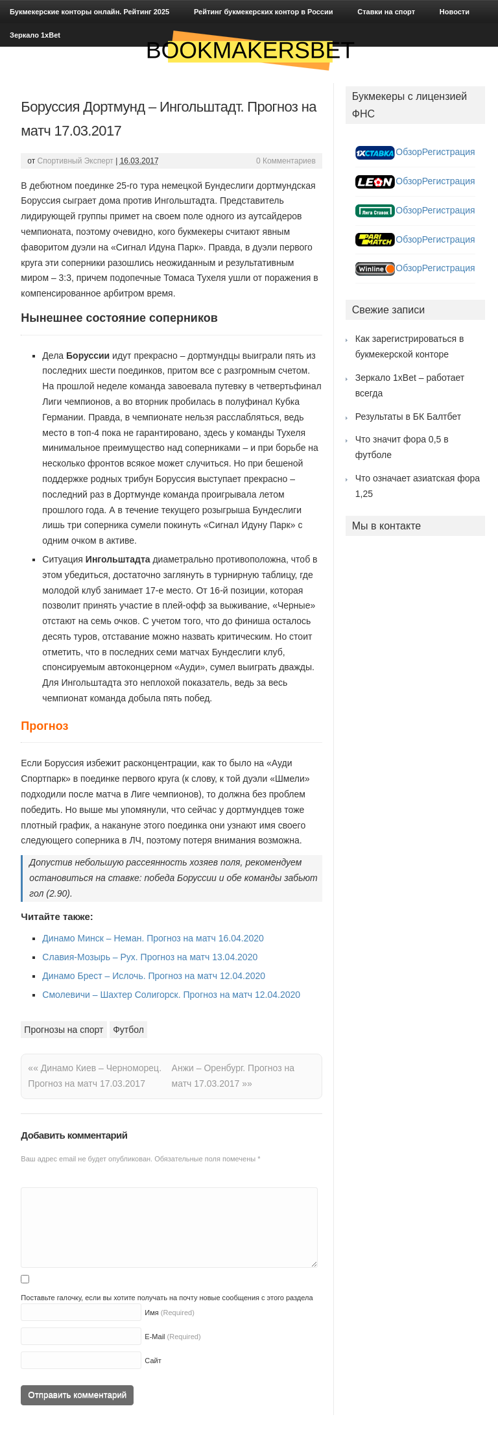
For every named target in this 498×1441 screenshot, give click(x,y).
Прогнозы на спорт (63, 1029)
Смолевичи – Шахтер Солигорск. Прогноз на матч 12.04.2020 (171, 994)
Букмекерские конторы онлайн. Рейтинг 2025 (89, 12)
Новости (454, 12)
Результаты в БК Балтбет (408, 416)
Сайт (153, 1360)
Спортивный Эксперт (75, 160)
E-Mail (155, 1336)
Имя (151, 1312)
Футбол (128, 1029)
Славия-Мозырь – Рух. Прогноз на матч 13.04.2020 (149, 957)
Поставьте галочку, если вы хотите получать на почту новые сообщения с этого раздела (167, 1298)
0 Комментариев (286, 160)
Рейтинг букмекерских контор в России (263, 12)
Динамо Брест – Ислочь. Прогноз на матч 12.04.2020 (153, 976)
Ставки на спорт (386, 12)
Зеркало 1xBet (35, 35)
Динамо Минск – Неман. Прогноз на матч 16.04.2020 (152, 938)
